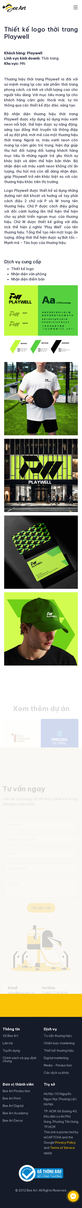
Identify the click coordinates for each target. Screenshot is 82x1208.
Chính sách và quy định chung (20, 1059)
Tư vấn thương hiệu (58, 1035)
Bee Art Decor (13, 1120)
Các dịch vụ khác (56, 1072)
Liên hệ (8, 1043)
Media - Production (58, 1065)
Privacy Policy (65, 1143)
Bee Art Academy (15, 1113)
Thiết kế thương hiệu (59, 1050)
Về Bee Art (10, 1035)
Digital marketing (56, 1058)
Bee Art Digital (13, 1105)
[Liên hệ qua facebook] (69, 1194)
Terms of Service (62, 1148)
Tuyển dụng (11, 1050)
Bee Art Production (16, 1091)
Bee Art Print (12, 1098)
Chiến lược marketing (59, 1043)
